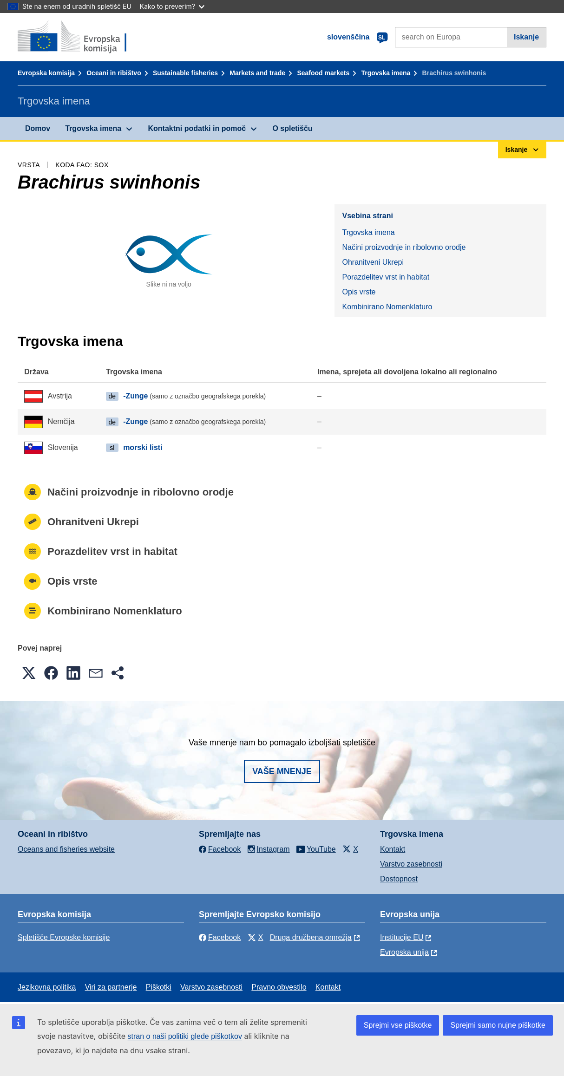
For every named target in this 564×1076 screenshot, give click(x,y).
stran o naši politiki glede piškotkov (185, 1036)
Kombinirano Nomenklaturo (387, 307)
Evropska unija (404, 952)
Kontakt (392, 849)
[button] (29, 673)
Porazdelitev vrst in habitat (385, 277)
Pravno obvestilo (278, 987)
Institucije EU (401, 937)
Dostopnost (399, 879)
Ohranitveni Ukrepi (373, 262)
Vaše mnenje (282, 771)
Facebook (220, 937)
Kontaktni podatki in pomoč (197, 128)
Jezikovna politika (47, 987)
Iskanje (526, 37)
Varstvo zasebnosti (411, 864)
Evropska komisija (46, 73)
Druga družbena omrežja (311, 937)
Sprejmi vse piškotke (398, 1025)
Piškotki (158, 987)
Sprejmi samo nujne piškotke (497, 1025)
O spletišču (292, 128)
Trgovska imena (385, 73)
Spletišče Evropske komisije (64, 937)
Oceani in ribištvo (113, 73)
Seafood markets (323, 73)
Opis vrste (358, 292)
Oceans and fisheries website (66, 849)
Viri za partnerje (111, 987)
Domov (37, 128)
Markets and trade (257, 73)
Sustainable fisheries (185, 73)
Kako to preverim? (172, 6)
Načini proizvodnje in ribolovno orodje (404, 247)
